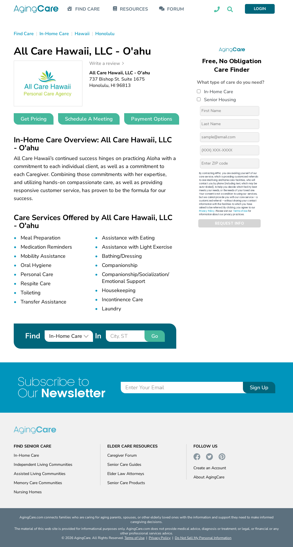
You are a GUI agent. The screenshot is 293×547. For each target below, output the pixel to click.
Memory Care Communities (38, 483)
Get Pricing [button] (34, 118)
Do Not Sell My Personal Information (203, 538)
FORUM (175, 9)
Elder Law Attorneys (125, 473)
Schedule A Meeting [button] (89, 118)
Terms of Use (240, 211)
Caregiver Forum (122, 455)
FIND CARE (87, 9)
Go (154, 336)
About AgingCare (208, 477)
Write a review (104, 63)
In (98, 336)
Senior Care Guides (124, 464)
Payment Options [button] (151, 118)
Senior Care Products (126, 483)
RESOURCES (134, 9)
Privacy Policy (207, 211)
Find (32, 336)
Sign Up (259, 387)
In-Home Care (215, 92)
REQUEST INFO (229, 223)
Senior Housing (216, 100)
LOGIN (260, 8)
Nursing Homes (28, 492)
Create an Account (209, 468)
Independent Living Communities (43, 464)
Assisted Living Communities (40, 473)
